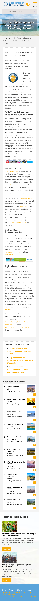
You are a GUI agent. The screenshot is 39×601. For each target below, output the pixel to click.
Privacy (11, 590)
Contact (29, 590)
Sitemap (20, 590)
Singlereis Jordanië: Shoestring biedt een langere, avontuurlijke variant (19, 369)
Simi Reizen (9, 325)
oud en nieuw (17, 193)
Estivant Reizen (23, 322)
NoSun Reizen (10, 322)
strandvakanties (11, 171)
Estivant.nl (9, 255)
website (8, 310)
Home (7, 38)
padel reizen (12, 185)
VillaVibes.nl (16, 92)
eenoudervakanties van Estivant (17, 327)
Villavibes (27, 319)
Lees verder (6, 549)
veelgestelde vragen (18, 223)
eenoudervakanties (12, 252)
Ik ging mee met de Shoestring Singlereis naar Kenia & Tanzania (20, 360)
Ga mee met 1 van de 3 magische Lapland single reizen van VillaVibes (19, 351)
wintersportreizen (26, 198)
